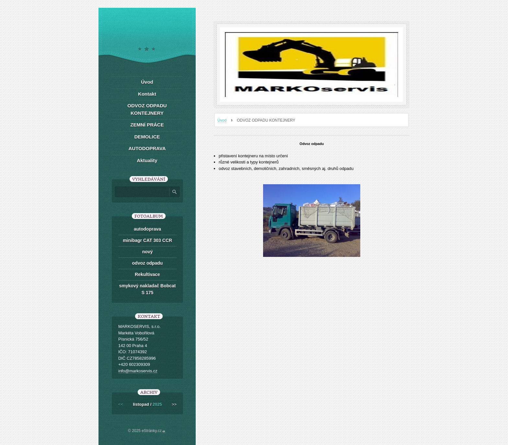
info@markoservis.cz (137, 370)
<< (120, 404)
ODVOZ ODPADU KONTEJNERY (147, 109)
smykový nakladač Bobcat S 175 (147, 289)
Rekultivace (147, 274)
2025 (157, 404)
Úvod (221, 120)
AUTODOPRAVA (147, 148)
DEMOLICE (147, 136)
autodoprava (147, 229)
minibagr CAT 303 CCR (147, 240)
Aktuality (147, 160)
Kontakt (147, 94)
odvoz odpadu (147, 263)
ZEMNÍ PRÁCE (147, 124)
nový (147, 251)
